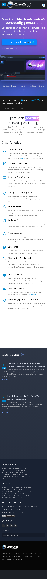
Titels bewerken (15, 233)
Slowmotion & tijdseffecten (20, 258)
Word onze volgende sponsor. (12, 535)
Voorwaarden (6, 559)
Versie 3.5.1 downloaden (19, 42)
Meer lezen (5, 380)
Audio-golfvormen (16, 220)
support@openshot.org (13, 509)
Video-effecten (14, 206)
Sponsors (7, 530)
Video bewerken (15, 274)
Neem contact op (12, 502)
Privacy (38, 556)
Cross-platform (15, 149)
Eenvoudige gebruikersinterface (23, 299)
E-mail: (13, 512)
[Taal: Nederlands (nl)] (43, 5)
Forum (18, 512)
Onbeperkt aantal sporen (20, 192)
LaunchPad (32, 295)
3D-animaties (14, 246)
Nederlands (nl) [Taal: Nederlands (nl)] (17, 559)
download (22, 158)
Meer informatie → (9, 48)
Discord (23, 512)
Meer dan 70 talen (16, 288)
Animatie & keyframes (18, 177)
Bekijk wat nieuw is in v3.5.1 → (13, 108)
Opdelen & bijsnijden (17, 163)
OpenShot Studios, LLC (9, 556)
